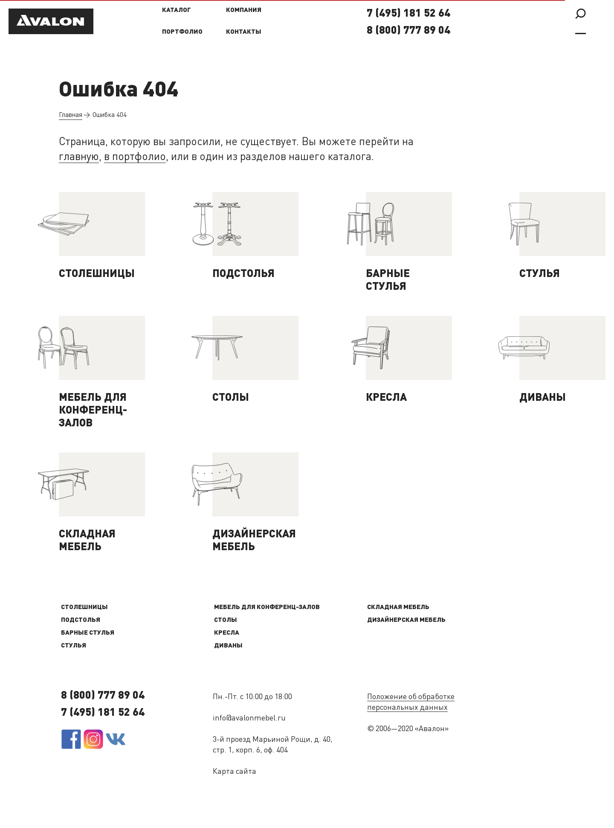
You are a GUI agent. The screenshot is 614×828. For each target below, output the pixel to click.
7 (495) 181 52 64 (408, 14)
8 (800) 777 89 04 (408, 31)
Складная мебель (398, 607)
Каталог (176, 10)
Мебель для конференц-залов (267, 607)
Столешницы (84, 607)
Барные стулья (87, 633)
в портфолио (135, 157)
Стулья (73, 646)
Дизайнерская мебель (406, 620)
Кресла (226, 633)
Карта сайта (234, 772)
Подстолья (80, 620)
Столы (225, 620)
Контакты (243, 32)
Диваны (228, 646)
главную (79, 157)
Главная (70, 115)
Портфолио (182, 32)
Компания (243, 10)
